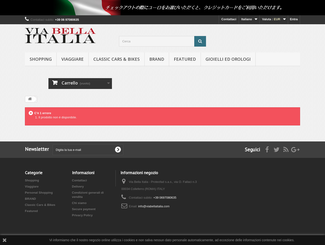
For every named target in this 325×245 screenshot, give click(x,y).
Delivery (78, 186)
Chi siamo (79, 203)
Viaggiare (72, 59)
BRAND (156, 59)
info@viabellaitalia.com (154, 206)
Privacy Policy (82, 215)
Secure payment (83, 209)
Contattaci (228, 19)
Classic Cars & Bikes (116, 59)
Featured (185, 59)
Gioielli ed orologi (228, 59)
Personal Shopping (39, 192)
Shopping (41, 59)
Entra (294, 19)
